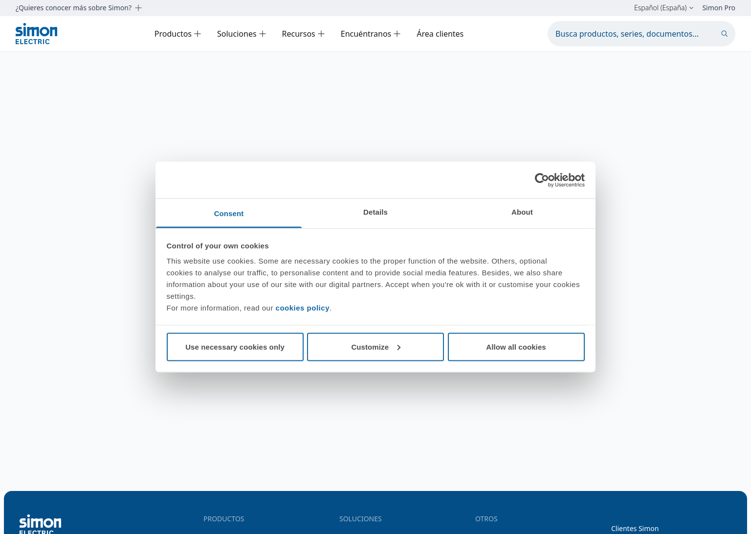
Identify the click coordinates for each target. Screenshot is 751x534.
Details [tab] (375, 212)
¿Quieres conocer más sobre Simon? (79, 7)
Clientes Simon (635, 528)
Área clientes (440, 33)
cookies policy (303, 308)
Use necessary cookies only (235, 346)
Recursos (303, 33)
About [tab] (522, 212)
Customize (375, 346)
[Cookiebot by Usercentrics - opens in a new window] (542, 180)
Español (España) (664, 7)
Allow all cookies (516, 346)
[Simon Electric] (36, 33)
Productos (178, 33)
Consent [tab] (229, 213)
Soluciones (241, 33)
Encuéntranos (371, 33)
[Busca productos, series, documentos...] (641, 33)
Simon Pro (718, 7)
